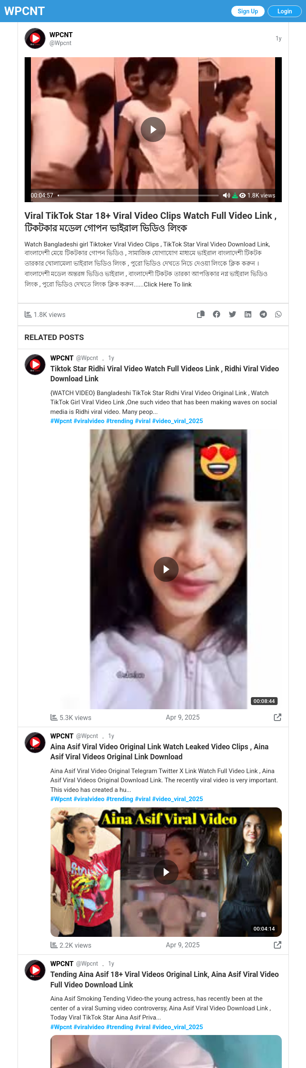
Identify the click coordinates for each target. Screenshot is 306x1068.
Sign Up (248, 11)
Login (285, 11)
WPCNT (24, 11)
